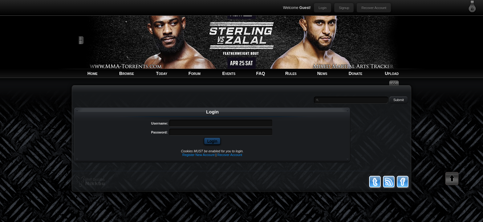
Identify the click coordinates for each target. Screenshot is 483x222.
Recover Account (373, 8)
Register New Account (198, 155)
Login (323, 8)
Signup (344, 8)
